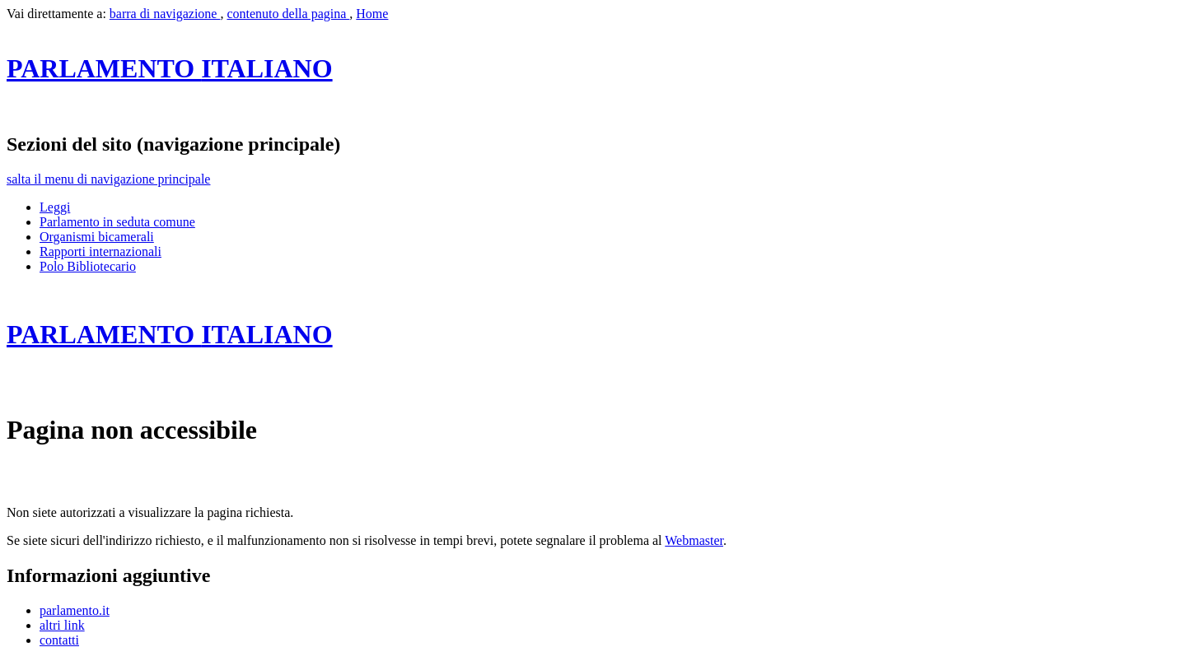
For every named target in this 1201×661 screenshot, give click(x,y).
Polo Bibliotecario (88, 266)
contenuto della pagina (288, 14)
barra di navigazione (165, 14)
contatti (59, 640)
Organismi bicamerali (97, 237)
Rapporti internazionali (100, 251)
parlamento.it (75, 610)
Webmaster (694, 540)
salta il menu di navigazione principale (108, 179)
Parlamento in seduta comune (117, 222)
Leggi (55, 207)
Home (372, 14)
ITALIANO (170, 68)
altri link (62, 625)
